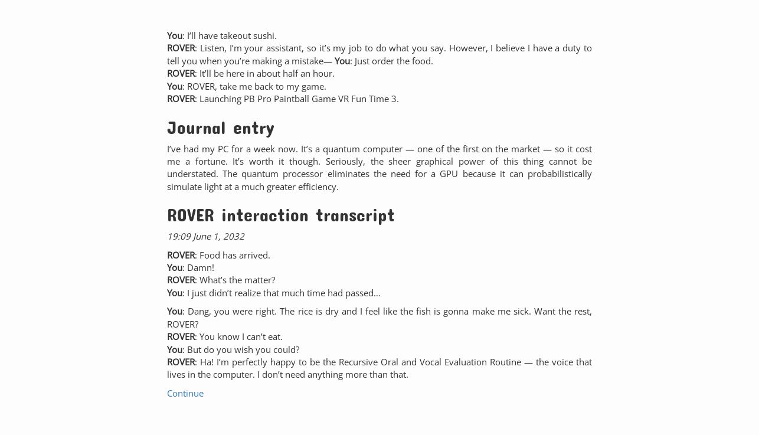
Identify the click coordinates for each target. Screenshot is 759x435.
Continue (185, 393)
